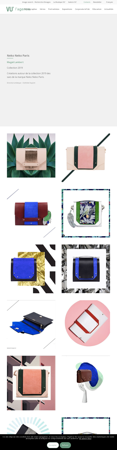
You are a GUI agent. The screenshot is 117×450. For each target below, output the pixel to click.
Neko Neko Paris (18, 55)
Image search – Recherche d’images (36, 2)
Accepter (53, 445)
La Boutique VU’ (59, 2)
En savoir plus (85, 438)
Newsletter (97, 2)
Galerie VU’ (72, 2)
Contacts (87, 2)
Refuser (65, 445)
